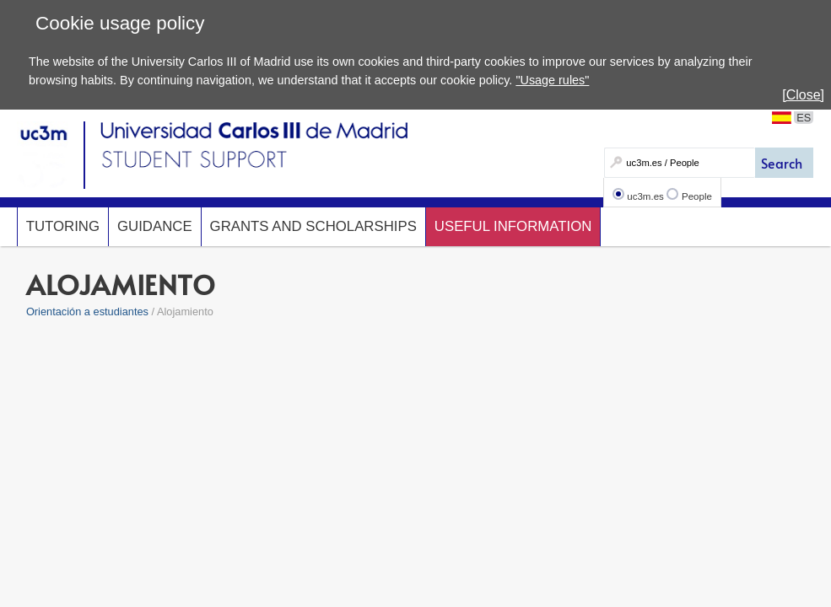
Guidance (154, 226)
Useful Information (512, 226)
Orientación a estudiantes (87, 311)
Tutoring (63, 226)
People (697, 196)
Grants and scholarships (313, 226)
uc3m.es (645, 196)
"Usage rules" (552, 80)
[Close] (803, 95)
